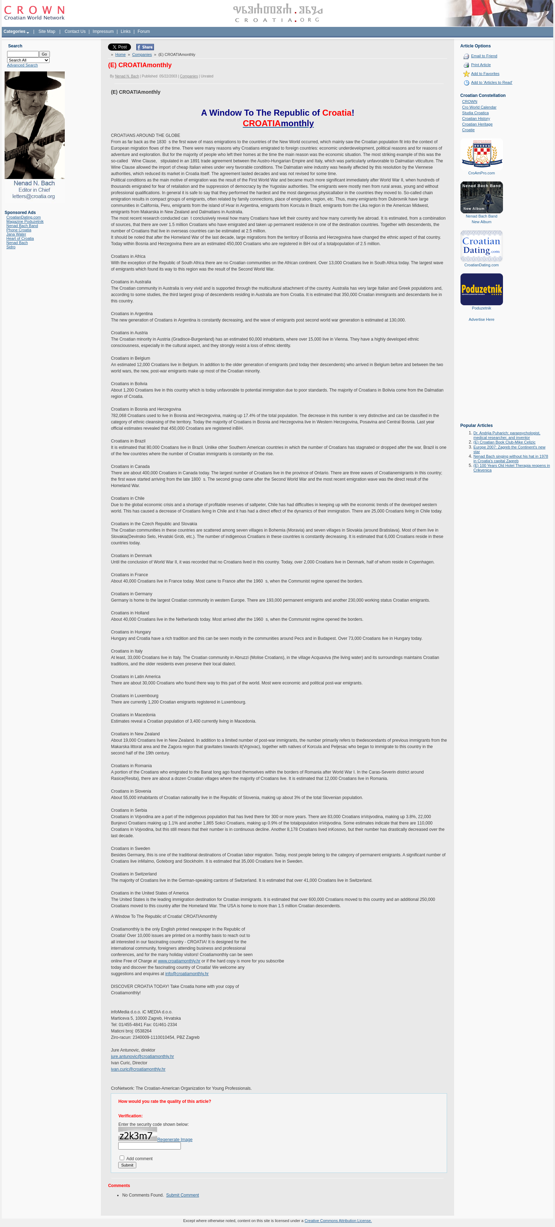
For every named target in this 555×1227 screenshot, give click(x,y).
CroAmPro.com (481, 173)
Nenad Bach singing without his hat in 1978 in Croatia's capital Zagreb (511, 458)
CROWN (469, 101)
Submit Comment (182, 1195)
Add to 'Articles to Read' (492, 82)
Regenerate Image (174, 1139)
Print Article (481, 65)
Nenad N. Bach (127, 76)
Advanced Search (22, 65)
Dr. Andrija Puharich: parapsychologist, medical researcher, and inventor (507, 435)
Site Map (47, 31)
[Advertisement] (481, 377)
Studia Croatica (475, 113)
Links (126, 31)
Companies (142, 54)
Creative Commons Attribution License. (338, 1221)
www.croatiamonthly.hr (179, 961)
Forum (144, 31)
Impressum (103, 31)
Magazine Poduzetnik (25, 221)
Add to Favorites (485, 73)
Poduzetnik (481, 308)
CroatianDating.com (23, 217)
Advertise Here (481, 319)
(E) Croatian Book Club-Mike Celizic (505, 442)
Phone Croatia (18, 230)
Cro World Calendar (479, 107)
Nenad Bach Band (22, 226)
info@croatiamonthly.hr (187, 973)
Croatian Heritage (477, 124)
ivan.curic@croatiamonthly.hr (138, 1069)
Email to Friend (484, 56)
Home (120, 54)
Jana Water (16, 234)
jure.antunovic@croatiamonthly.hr (142, 1056)
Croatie (468, 130)
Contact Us (75, 31)
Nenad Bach (17, 243)
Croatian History (476, 118)
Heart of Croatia (20, 238)
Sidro (11, 247)
